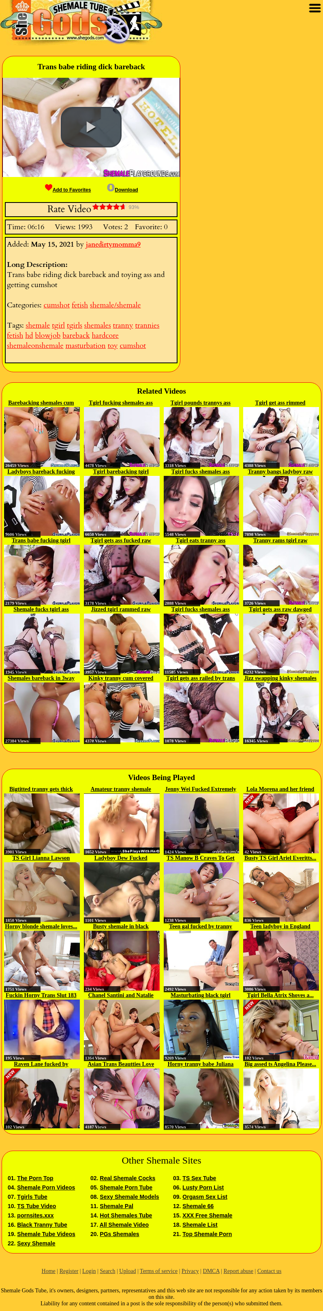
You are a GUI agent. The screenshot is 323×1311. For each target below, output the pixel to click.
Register (69, 1271)
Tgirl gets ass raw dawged (280, 609)
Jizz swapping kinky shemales (280, 678)
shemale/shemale (115, 305)
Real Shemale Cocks (127, 1178)
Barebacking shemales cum (41, 403)
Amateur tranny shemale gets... (121, 789)
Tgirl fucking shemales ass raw (121, 403)
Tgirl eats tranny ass (201, 540)
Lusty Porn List (203, 1187)
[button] (91, 127)
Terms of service (159, 1271)
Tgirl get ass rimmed (280, 403)
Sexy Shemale (36, 1243)
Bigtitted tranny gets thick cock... (41, 789)
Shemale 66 (198, 1206)
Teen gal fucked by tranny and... (200, 927)
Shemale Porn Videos (46, 1187)
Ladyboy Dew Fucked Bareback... (121, 858)
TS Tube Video (36, 1206)
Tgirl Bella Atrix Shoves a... (280, 995)
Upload (127, 1271)
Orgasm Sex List (204, 1197)
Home (49, 1271)
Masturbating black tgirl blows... (201, 996)
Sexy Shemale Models (129, 1197)
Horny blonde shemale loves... (41, 926)
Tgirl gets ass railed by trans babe (200, 678)
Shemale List (199, 1224)
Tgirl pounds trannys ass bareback (201, 403)
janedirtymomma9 (113, 244)
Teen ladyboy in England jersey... (280, 927)
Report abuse (238, 1271)
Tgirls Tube (32, 1197)
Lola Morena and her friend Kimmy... (280, 789)
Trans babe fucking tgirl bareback (41, 541)
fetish (80, 305)
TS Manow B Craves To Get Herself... (201, 858)
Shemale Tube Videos (46, 1234)
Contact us (269, 1271)
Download (122, 190)
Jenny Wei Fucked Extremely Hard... (200, 789)
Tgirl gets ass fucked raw (120, 540)
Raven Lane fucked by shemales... (41, 1064)
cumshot (56, 305)
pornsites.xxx (35, 1215)
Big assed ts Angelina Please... (280, 1064)
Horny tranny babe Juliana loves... (200, 1064)
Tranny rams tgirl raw (280, 540)
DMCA (211, 1271)
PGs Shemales (119, 1234)
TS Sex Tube (199, 1178)
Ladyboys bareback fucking (41, 472)
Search (107, 1271)
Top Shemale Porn (207, 1234)
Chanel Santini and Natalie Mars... (120, 996)
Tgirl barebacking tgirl (120, 472)
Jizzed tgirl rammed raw (120, 609)
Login (89, 1271)
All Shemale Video (124, 1224)
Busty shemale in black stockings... (120, 927)
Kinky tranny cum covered (120, 678)
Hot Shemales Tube (126, 1215)
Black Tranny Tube (42, 1224)
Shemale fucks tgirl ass (41, 609)
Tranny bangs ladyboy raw (280, 472)
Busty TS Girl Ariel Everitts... (280, 858)
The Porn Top (35, 1178)
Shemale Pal (116, 1206)
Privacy (190, 1271)
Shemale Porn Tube (126, 1187)
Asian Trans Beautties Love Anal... (121, 1064)
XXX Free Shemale (207, 1215)
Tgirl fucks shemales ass (200, 472)
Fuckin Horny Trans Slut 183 (41, 995)
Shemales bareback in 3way (41, 678)
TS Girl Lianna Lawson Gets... (41, 858)
